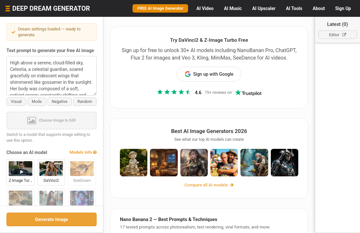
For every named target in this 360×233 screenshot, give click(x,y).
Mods (37, 101)
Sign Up (343, 8)
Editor (337, 35)
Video (205, 8)
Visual (16, 101)
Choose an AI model (26, 152)
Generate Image (51, 219)
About (318, 8)
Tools (294, 8)
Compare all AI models (209, 185)
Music (233, 8)
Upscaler (263, 8)
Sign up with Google (209, 74)
